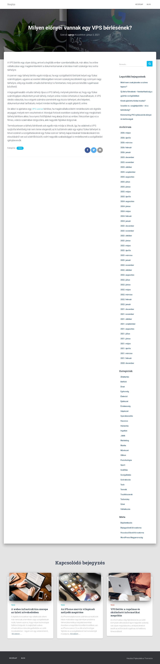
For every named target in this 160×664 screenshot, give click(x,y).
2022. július (125, 280)
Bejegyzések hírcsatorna (131, 528)
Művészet (125, 450)
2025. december (127, 157)
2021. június (126, 339)
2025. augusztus (127, 177)
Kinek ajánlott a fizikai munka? (133, 101)
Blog (149, 4)
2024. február (126, 216)
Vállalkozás (125, 509)
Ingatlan (124, 431)
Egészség (125, 391)
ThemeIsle (148, 658)
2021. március (126, 353)
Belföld (124, 382)
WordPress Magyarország (132, 538)
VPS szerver (38, 109)
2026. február (126, 148)
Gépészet (124, 411)
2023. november (127, 231)
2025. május (126, 192)
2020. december (127, 363)
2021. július (125, 334)
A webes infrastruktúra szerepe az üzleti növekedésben (29, 611)
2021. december (127, 309)
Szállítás (124, 470)
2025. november (127, 162)
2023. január (126, 260)
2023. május (126, 246)
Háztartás (125, 426)
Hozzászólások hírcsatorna (132, 533)
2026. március (126, 143)
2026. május (126, 133)
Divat (123, 387)
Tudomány (125, 499)
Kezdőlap (139, 4)
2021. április (126, 348)
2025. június (126, 187)
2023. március (126, 255)
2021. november (127, 314)
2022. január (126, 304)
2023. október (126, 236)
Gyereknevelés (127, 416)
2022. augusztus (127, 275)
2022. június (126, 285)
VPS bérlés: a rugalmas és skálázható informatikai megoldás (125, 612)
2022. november (127, 265)
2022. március (126, 294)
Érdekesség (126, 406)
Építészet (124, 401)
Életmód (124, 396)
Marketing (125, 440)
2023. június (126, 241)
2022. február (126, 299)
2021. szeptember (128, 324)
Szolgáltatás (126, 475)
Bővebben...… (17, 634)
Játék (123, 436)
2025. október (126, 167)
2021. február (126, 358)
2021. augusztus (127, 329)
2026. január (126, 152)
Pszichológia (126, 460)
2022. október (126, 270)
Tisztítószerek (126, 494)
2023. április (126, 250)
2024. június (126, 206)
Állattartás (125, 377)
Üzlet (123, 504)
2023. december (127, 226)
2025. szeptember (128, 172)
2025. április (126, 197)
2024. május (126, 211)
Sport (123, 465)
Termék (124, 490)
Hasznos (124, 421)
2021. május (126, 343)
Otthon (123, 455)
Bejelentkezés (126, 523)
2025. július (125, 182)
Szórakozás (126, 480)
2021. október (126, 319)
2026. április (126, 138)
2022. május (126, 290)
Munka (123, 445)
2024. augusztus (127, 201)
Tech (20, 148)
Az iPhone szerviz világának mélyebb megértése (78, 611)
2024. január (126, 221)
